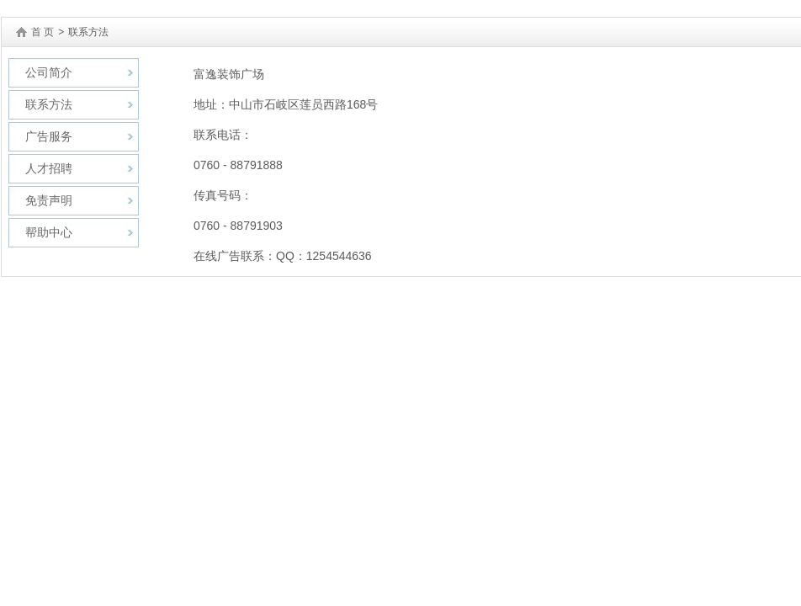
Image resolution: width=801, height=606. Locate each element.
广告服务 (48, 136)
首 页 (42, 32)
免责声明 (48, 200)
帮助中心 (48, 232)
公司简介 (48, 72)
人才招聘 (48, 168)
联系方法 (48, 104)
